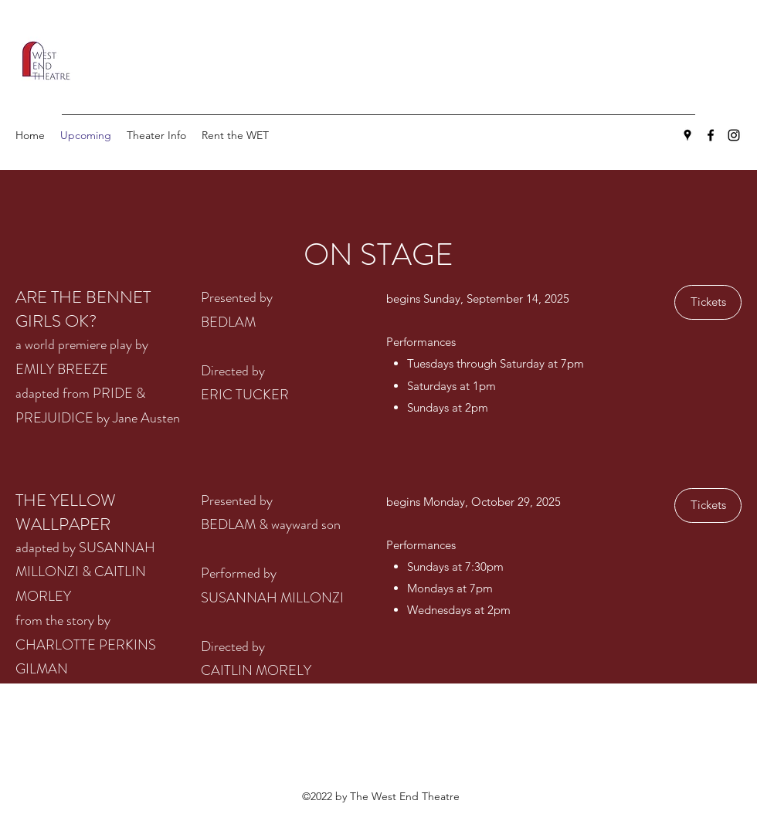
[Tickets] (708, 302)
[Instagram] (734, 135)
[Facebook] (710, 135)
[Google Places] (687, 135)
